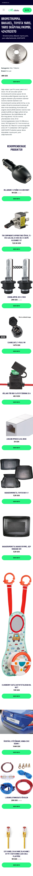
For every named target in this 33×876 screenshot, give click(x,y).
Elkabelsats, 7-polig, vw (16, 342)
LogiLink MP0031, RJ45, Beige (16, 439)
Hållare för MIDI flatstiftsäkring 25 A (17, 393)
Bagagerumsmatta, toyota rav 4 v (16, 493)
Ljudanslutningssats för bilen (16, 797)
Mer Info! (16, 82)
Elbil (11, 68)
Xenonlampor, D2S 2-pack (16, 297)
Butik (27, 10)
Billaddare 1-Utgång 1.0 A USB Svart (16, 190)
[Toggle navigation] (3, 10)
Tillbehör (16, 68)
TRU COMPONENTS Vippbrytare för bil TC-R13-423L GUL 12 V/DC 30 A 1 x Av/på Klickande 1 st (16, 237)
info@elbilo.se (5, 2)
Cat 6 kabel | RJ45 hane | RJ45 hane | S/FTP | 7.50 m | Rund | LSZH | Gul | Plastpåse (16, 853)
